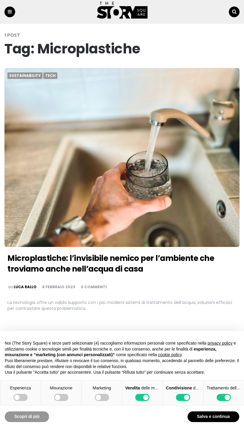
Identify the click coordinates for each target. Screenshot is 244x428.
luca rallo (25, 287)
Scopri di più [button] (27, 416)
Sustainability (25, 76)
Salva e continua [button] (213, 416)
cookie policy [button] (170, 354)
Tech (50, 76)
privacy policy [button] (219, 343)
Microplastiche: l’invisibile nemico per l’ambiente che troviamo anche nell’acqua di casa (120, 263)
